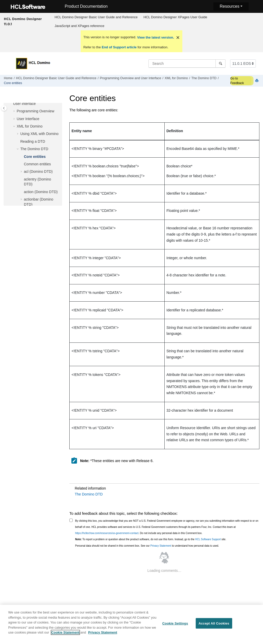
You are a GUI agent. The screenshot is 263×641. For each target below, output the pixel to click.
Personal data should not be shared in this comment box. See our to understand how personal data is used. (147, 545)
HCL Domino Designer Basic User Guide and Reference (96, 17)
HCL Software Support (208, 539)
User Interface (28, 119)
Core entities (13, 83)
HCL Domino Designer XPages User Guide (175, 17)
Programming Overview (35, 111)
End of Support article (119, 47)
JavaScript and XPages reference (80, 26)
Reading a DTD (32, 141)
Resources (229, 6)
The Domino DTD (204, 78)
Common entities (37, 164)
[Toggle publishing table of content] (4, 108)
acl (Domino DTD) (38, 171)
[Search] (220, 63)
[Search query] (187, 63)
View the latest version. (155, 37)
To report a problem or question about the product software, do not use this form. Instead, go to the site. (150, 539)
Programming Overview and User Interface (130, 78)
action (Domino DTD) (41, 192)
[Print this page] (257, 81)
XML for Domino (176, 78)
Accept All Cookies (214, 626)
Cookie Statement (65, 635)
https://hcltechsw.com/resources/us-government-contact (107, 533)
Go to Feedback (237, 81)
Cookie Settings (175, 626)
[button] (15, 111)
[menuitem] (96, 17)
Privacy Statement (160, 545)
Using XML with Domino (39, 134)
